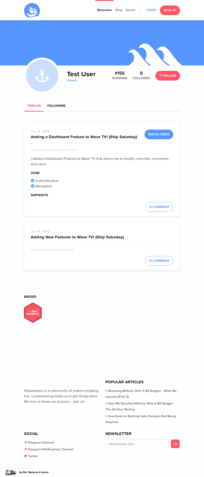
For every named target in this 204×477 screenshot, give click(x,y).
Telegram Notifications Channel (51, 449)
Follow (167, 75)
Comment (159, 207)
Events (130, 10)
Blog (119, 10)
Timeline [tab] (34, 105)
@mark (72, 80)
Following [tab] (56, 105)
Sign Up (170, 10)
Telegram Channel (41, 442)
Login (151, 10)
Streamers (104, 10)
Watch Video (158, 134)
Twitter (33, 456)
